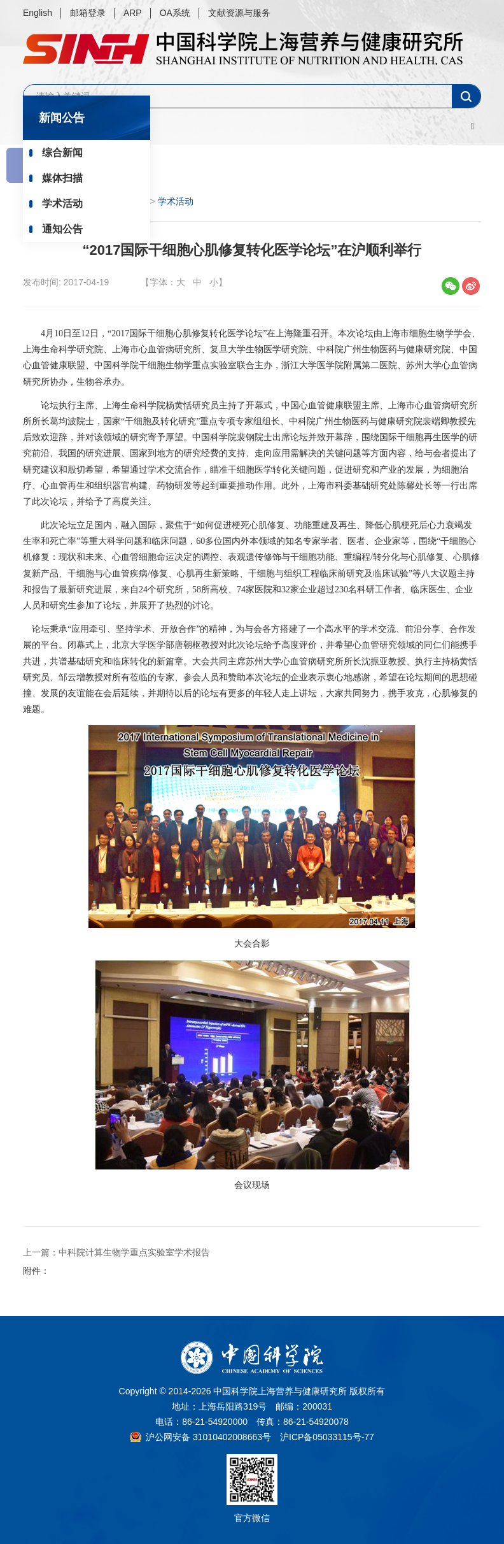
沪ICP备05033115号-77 (327, 1437)
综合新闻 (62, 152)
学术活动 (62, 203)
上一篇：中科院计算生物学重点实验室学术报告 (116, 1252)
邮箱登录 (88, 13)
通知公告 (62, 229)
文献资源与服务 (239, 13)
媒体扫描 (62, 178)
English (37, 13)
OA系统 (175, 13)
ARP (132, 13)
